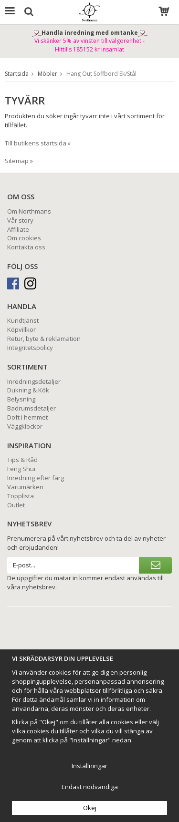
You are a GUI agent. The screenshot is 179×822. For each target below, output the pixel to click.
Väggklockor (24, 426)
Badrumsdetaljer (31, 408)
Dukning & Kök (28, 390)
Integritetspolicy (30, 347)
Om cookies (24, 238)
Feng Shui (21, 468)
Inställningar (89, 765)
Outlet (16, 505)
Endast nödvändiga (90, 786)
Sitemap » (19, 160)
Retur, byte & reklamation (44, 338)
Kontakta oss (26, 247)
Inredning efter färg (35, 477)
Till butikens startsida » (38, 143)
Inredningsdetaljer (34, 381)
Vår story (20, 220)
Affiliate (18, 229)
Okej (89, 807)
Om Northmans (29, 211)
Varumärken (25, 487)
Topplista (20, 496)
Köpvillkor (21, 329)
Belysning (21, 399)
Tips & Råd (22, 459)
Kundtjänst (23, 320)
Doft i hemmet (27, 417)
